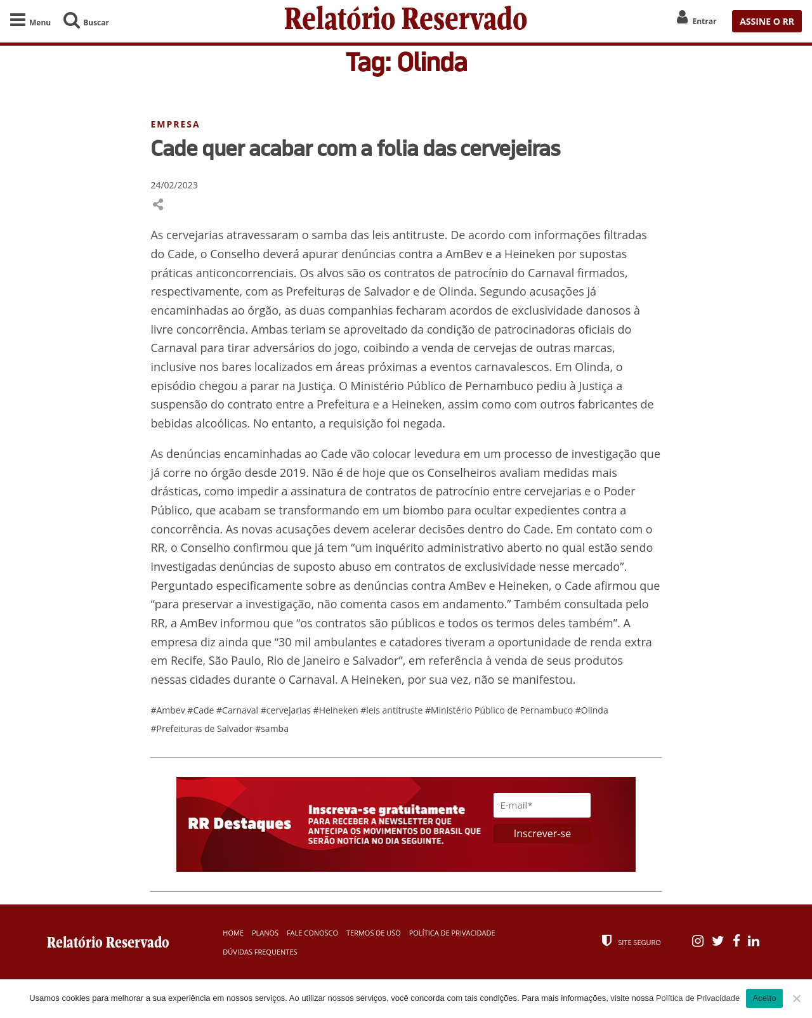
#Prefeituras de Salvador (202, 728)
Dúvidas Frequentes (260, 951)
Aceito (764, 998)
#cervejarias (287, 710)
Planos (265, 932)
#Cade (201, 710)
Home (233, 932)
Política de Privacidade (452, 932)
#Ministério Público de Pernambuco (500, 710)
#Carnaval (238, 710)
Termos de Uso (373, 932)
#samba (272, 728)
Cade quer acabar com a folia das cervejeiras (355, 148)
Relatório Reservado (406, 21)
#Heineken (337, 710)
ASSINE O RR (767, 21)
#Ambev (168, 710)
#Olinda (591, 710)
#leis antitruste (392, 710)
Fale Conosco (312, 932)
